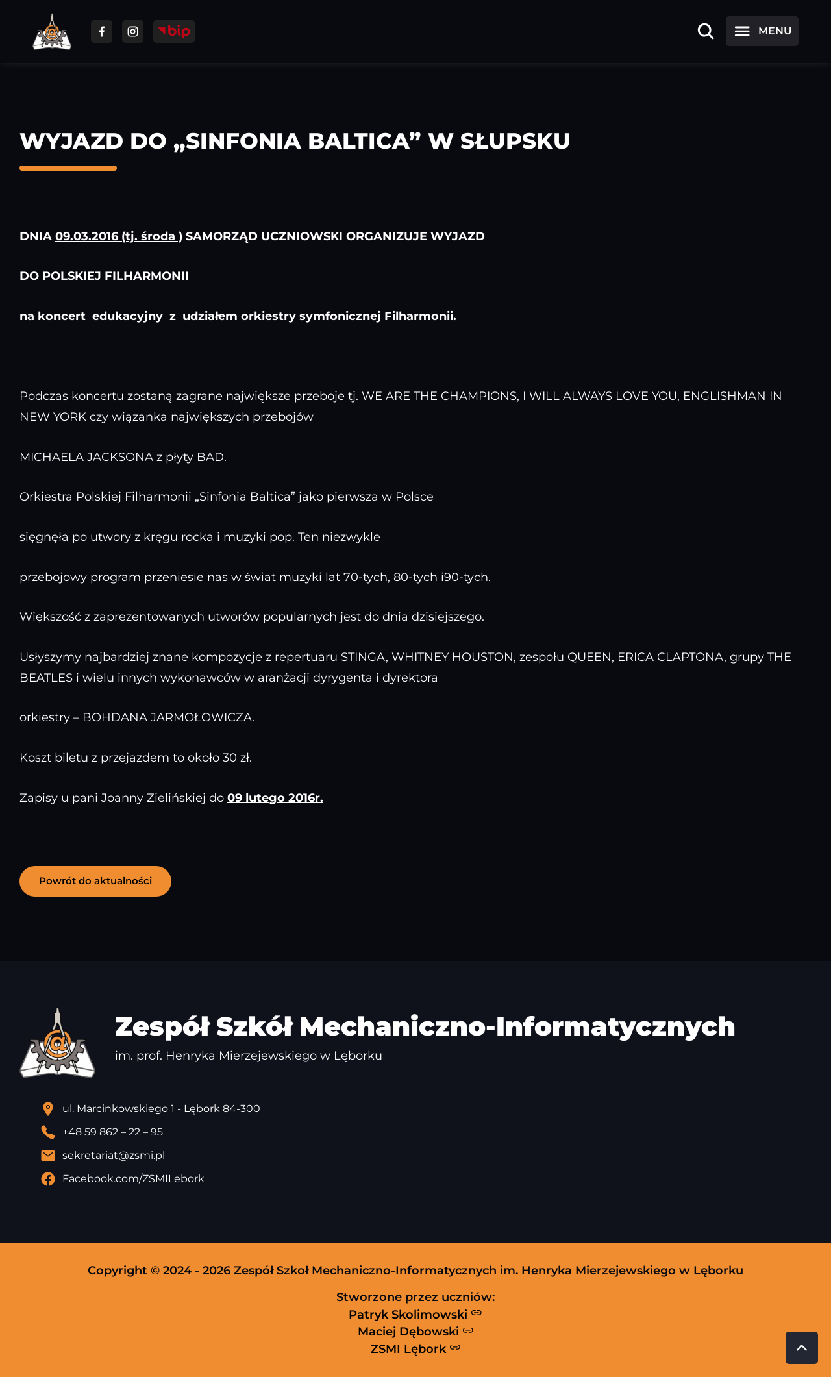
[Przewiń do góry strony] (802, 1348)
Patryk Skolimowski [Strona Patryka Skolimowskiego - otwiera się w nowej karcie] (415, 1314)
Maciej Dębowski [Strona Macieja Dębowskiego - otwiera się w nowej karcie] (416, 1331)
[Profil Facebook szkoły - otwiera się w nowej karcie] (426, 1179)
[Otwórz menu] (762, 31)
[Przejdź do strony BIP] (174, 31)
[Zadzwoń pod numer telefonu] (426, 1132)
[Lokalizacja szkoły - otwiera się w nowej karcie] (426, 1109)
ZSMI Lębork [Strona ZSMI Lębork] (416, 1348)
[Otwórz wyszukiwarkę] (705, 31)
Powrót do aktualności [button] (95, 881)
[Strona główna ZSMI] (51, 31)
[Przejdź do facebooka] (101, 31)
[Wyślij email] (426, 1155)
